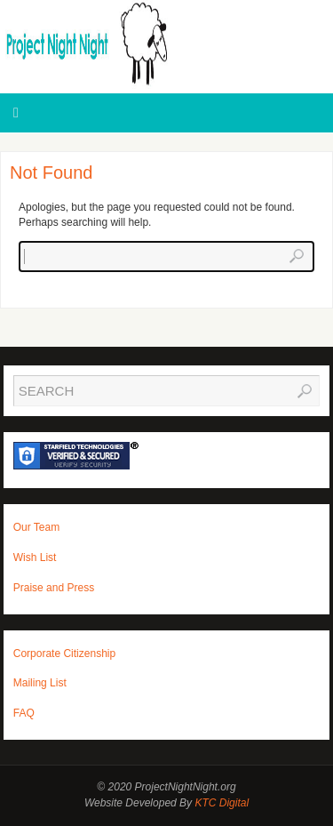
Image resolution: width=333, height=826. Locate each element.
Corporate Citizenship (64, 653)
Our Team (36, 527)
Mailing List (40, 683)
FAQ (24, 713)
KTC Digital (221, 803)
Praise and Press (53, 587)
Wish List (35, 557)
